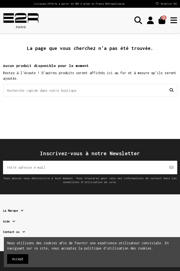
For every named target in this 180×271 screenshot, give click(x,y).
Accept (18, 259)
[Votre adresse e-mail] (84, 167)
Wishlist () (166, 3)
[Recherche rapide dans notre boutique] (171, 90)
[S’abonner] (171, 167)
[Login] (150, 20)
